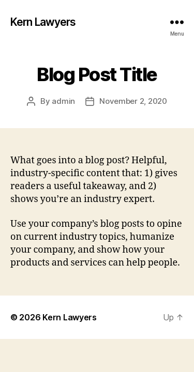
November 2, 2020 (133, 101)
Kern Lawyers (43, 22)
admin (63, 101)
